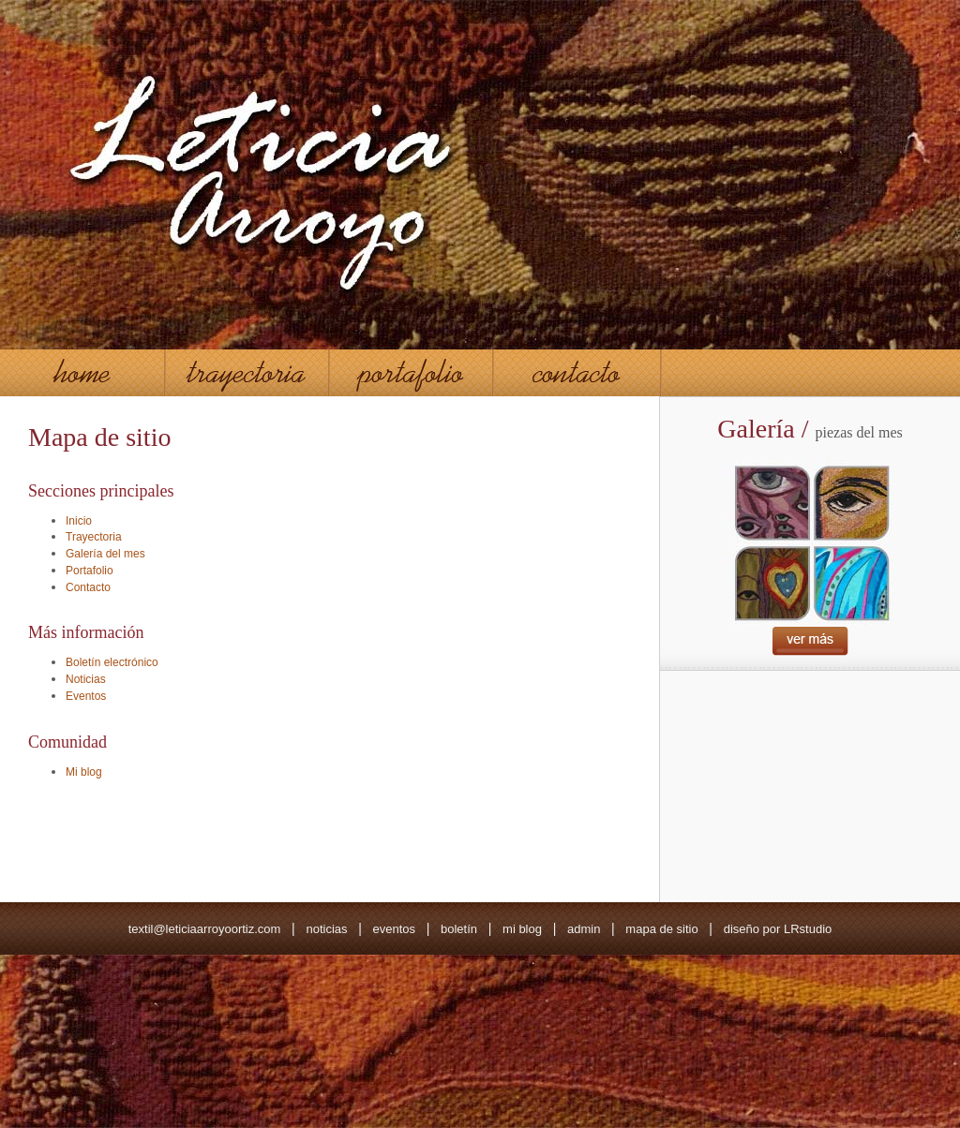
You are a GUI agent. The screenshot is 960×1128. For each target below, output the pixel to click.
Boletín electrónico (112, 662)
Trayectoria (94, 536)
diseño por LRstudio (778, 929)
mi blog (522, 929)
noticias (326, 929)
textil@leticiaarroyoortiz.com (204, 929)
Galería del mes (105, 553)
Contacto (88, 587)
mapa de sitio (661, 929)
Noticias (86, 679)
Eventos (86, 696)
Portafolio (89, 570)
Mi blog (84, 772)
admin (583, 929)
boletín (459, 929)
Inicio (79, 520)
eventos (393, 929)
